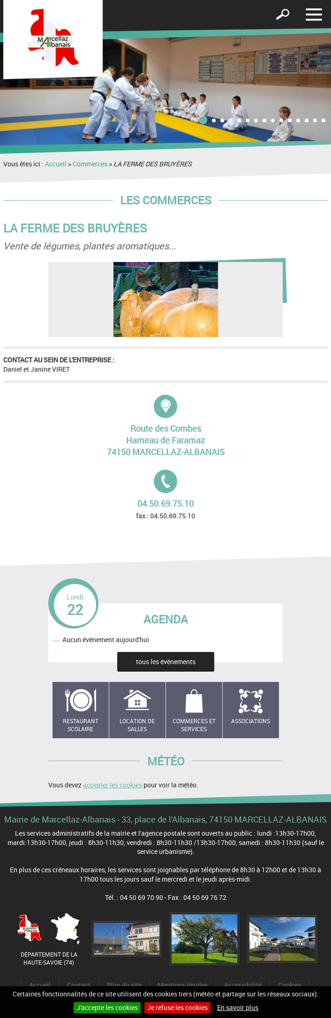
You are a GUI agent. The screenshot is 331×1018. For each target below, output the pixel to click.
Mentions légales (183, 985)
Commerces (90, 163)
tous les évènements (166, 661)
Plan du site (124, 985)
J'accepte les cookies (107, 1007)
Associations (250, 721)
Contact (78, 985)
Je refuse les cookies (177, 1007)
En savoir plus (237, 1007)
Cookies (289, 985)
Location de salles (137, 725)
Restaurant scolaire (80, 725)
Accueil (56, 163)
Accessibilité (243, 985)
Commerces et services (194, 725)
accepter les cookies (112, 784)
